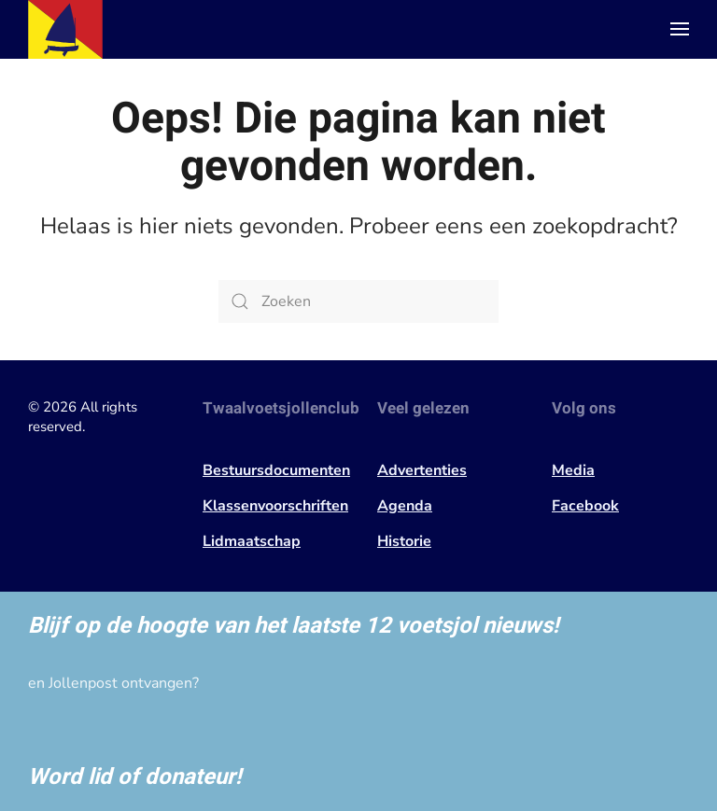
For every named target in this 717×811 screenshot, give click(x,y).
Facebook (585, 506)
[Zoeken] (358, 301)
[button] (679, 29)
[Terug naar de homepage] (65, 29)
